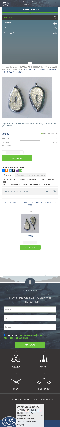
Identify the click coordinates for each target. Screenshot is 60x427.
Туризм (30, 22)
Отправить (30, 345)
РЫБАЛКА (22, 67)
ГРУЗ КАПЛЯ (17, 69)
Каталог (13, 67)
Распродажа (30, 32)
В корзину (17, 158)
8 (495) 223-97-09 (27, 1)
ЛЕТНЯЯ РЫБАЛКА (35, 67)
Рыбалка (30, 17)
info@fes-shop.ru (27, 4)
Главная (5, 67)
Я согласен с (23, 336)
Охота (30, 27)
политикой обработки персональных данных (23, 336)
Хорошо (41, 415)
